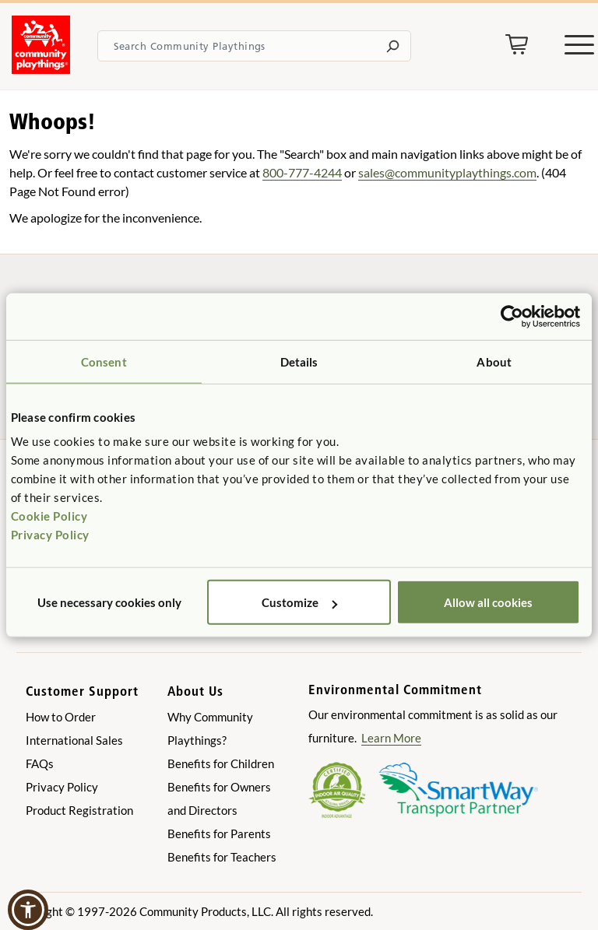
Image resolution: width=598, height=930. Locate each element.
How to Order (61, 717)
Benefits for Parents (219, 833)
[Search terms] (254, 45)
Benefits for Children (220, 763)
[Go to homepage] (41, 69)
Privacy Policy (50, 535)
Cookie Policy (49, 516)
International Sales (74, 740)
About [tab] (494, 361)
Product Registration (79, 810)
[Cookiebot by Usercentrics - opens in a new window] (512, 316)
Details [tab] (299, 361)
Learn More (391, 738)
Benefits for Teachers (221, 857)
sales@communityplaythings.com (447, 172)
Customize (299, 602)
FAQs (40, 763)
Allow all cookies (488, 602)
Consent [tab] (104, 361)
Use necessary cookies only (109, 602)
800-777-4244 (302, 172)
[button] (28, 909)
